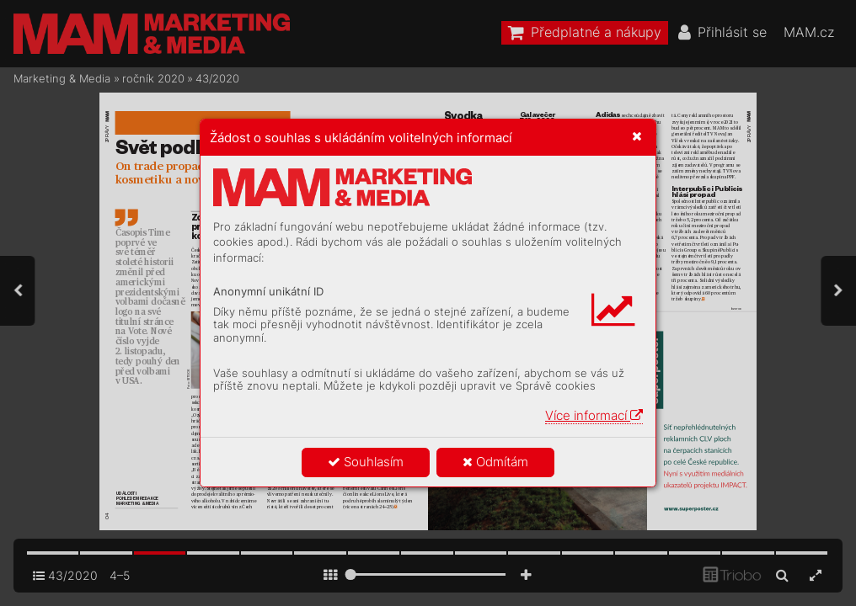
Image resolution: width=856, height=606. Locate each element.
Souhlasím (366, 462)
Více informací (594, 415)
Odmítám (495, 462)
